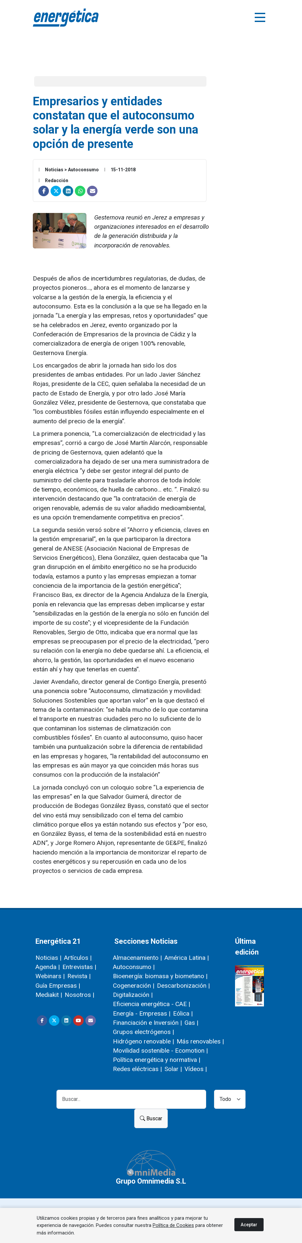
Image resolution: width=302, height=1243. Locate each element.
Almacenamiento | (137, 957)
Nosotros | (79, 995)
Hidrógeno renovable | (143, 1041)
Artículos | (78, 957)
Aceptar (249, 1224)
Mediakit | (48, 995)
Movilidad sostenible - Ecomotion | (160, 1050)
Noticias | (48, 957)
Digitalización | (133, 995)
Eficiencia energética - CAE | (151, 1004)
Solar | (173, 1069)
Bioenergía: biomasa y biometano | (160, 976)
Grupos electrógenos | (143, 1032)
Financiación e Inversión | (147, 1022)
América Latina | (186, 957)
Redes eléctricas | (137, 1069)
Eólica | (183, 1013)
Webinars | (50, 976)
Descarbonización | (183, 985)
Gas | (191, 1022)
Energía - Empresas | (141, 1013)
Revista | (79, 976)
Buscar (151, 1118)
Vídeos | (195, 1069)
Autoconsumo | (134, 967)
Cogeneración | (133, 985)
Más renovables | (200, 1041)
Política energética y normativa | (156, 1060)
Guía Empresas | (57, 985)
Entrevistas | (79, 967)
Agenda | (47, 967)
